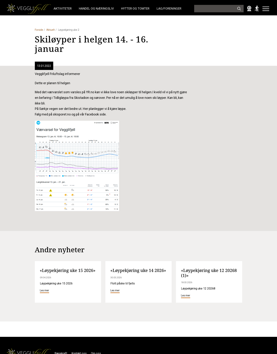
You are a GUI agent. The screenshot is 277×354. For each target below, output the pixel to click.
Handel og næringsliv (96, 8)
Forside (39, 29)
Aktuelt (50, 29)
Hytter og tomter (135, 8)
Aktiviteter (63, 8)
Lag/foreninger (169, 8)
